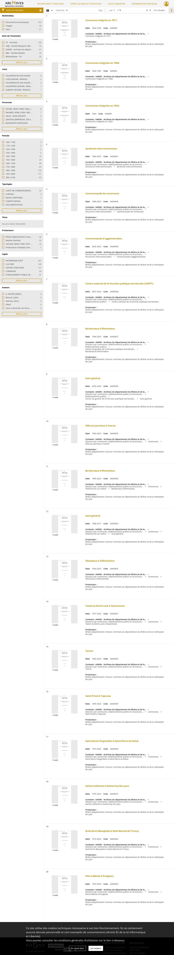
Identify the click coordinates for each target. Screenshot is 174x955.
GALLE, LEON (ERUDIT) (16, 116)
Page (100, 10)
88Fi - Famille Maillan (15, 53)
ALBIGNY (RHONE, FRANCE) (18, 89)
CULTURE (10, 264)
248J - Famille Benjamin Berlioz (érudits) (24, 46)
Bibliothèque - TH (14, 56)
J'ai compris (96, 948)
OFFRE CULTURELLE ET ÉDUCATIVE (85, 3)
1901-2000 (10, 174)
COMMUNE (11, 271)
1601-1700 (10, 163)
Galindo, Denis (12, 301)
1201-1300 (10, 149)
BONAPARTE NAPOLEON (17, 123)
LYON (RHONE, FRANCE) (16, 79)
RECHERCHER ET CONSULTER (50, 3)
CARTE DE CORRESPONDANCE (19, 190)
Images (9, 25)
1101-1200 (10, 145)
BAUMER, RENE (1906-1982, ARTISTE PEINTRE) (26, 112)
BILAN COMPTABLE (14, 197)
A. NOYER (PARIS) (13, 294)
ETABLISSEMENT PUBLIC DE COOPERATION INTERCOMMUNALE (34, 274)
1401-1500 (10, 156)
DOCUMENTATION (14, 204)
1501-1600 (10, 159)
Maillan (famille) (13, 240)
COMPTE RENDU (13, 201)
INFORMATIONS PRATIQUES (144, 3)
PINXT (8, 304)
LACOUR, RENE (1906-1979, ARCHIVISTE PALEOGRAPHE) (30, 244)
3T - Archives (11, 42)
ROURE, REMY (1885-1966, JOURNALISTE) (24, 109)
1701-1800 (10, 167)
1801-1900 (10, 170)
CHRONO (10, 194)
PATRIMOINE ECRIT (14, 260)
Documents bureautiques (17, 22)
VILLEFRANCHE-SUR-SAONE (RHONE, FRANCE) (26, 82)
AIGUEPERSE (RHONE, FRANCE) (19, 86)
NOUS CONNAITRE (116, 3)
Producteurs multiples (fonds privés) (22, 247)
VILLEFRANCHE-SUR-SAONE (18, 75)
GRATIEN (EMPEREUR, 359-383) (20, 119)
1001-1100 (10, 142)
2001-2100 (10, 177)
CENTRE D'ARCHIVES (15, 267)
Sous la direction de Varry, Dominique (23, 308)
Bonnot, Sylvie (12, 297)
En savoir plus (77, 948)
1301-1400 (10, 152)
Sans (8, 29)
